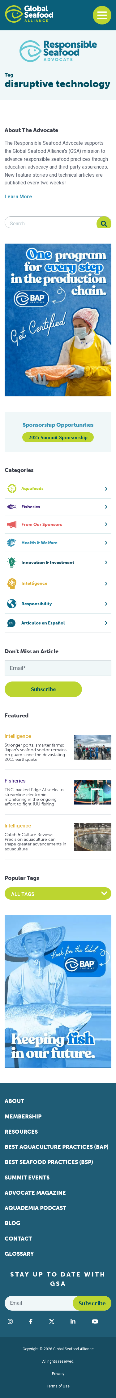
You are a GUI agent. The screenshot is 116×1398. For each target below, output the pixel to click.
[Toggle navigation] (102, 15)
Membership (23, 1116)
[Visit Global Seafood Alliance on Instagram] (15, 1321)
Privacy (58, 1374)
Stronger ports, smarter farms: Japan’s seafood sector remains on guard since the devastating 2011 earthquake (36, 752)
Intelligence (18, 736)
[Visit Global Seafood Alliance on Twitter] (57, 1321)
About (14, 1101)
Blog (12, 1223)
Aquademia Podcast (35, 1208)
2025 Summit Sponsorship (58, 437)
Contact (18, 1238)
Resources (21, 1131)
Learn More (18, 197)
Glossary (19, 1253)
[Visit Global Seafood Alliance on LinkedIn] (78, 1321)
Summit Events (27, 1177)
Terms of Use (58, 1386)
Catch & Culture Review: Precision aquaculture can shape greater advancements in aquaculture (35, 842)
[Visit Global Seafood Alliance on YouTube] (100, 1321)
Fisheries (15, 781)
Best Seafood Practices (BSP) (49, 1162)
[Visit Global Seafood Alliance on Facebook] (36, 1321)
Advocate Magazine (35, 1192)
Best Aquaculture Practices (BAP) (57, 1147)
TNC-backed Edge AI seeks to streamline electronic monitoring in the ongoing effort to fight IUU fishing (34, 797)
